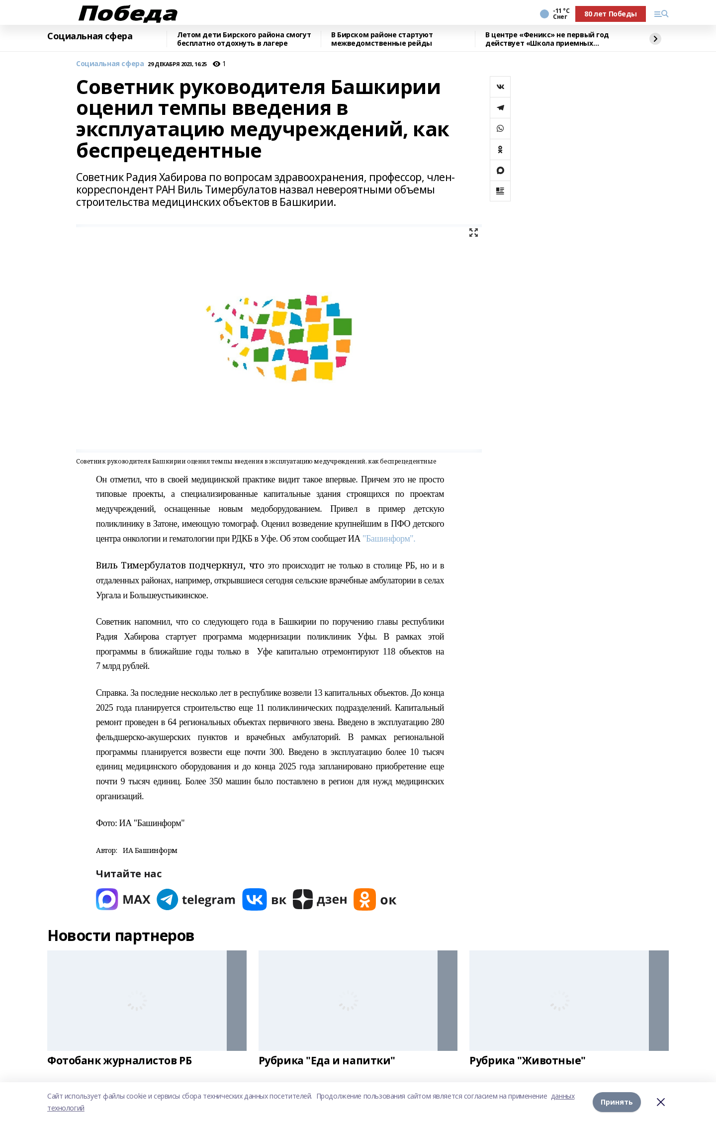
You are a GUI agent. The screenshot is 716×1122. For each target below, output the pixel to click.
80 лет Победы (610, 13)
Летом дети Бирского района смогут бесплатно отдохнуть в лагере (244, 39)
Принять (617, 1102)
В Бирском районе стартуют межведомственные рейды (382, 39)
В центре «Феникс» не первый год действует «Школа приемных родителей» (547, 39)
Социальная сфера (89, 36)
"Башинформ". (387, 539)
